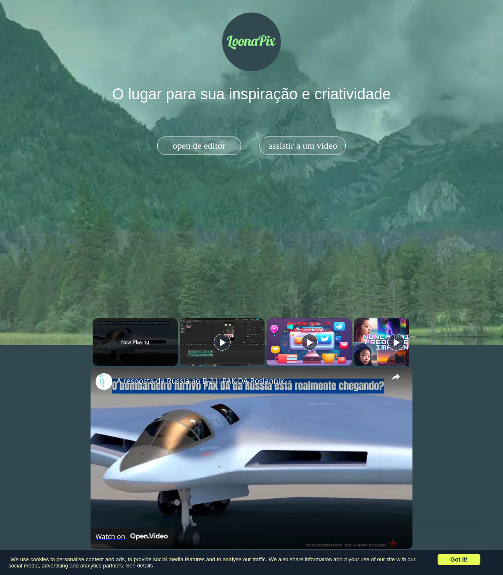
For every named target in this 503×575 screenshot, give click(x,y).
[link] (104, 381)
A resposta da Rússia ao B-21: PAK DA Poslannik (200, 381)
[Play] (307, 342)
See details (139, 565)
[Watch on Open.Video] (132, 536)
